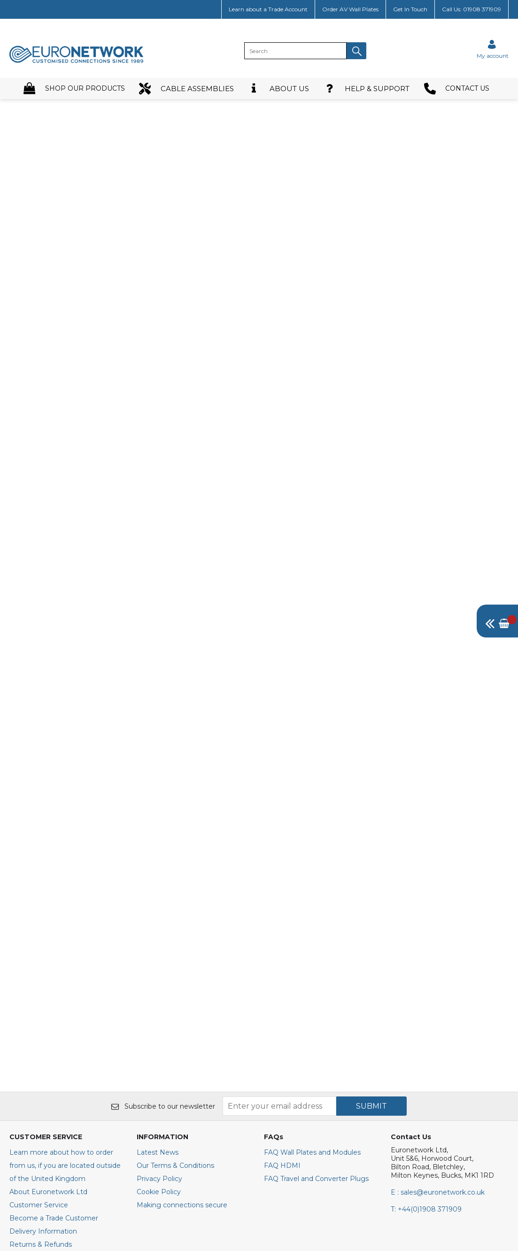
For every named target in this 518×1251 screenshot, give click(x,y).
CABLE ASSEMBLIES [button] (186, 88)
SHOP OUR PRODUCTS (74, 88)
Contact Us (27, 1084)
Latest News (157, 978)
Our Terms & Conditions (175, 991)
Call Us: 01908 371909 (471, 9)
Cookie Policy (159, 1018)
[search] (295, 50)
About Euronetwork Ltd (48, 1018)
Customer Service (38, 1031)
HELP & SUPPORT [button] (367, 88)
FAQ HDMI (282, 991)
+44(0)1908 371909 (426, 1035)
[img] (497, 621)
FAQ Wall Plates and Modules (312, 978)
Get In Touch (410, 9)
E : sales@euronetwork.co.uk (438, 1018)
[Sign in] (493, 49)
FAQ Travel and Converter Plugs (316, 1005)
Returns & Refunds (40, 1070)
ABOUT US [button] (278, 88)
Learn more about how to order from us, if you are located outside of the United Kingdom (65, 991)
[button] (356, 50)
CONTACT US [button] (457, 88)
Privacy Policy (159, 1005)
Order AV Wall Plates (350, 9)
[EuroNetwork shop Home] (76, 62)
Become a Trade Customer (53, 1044)
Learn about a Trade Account (268, 9)
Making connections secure (182, 1031)
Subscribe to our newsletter (163, 932)
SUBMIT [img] (371, 932)
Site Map (24, 1097)
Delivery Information (43, 1057)
